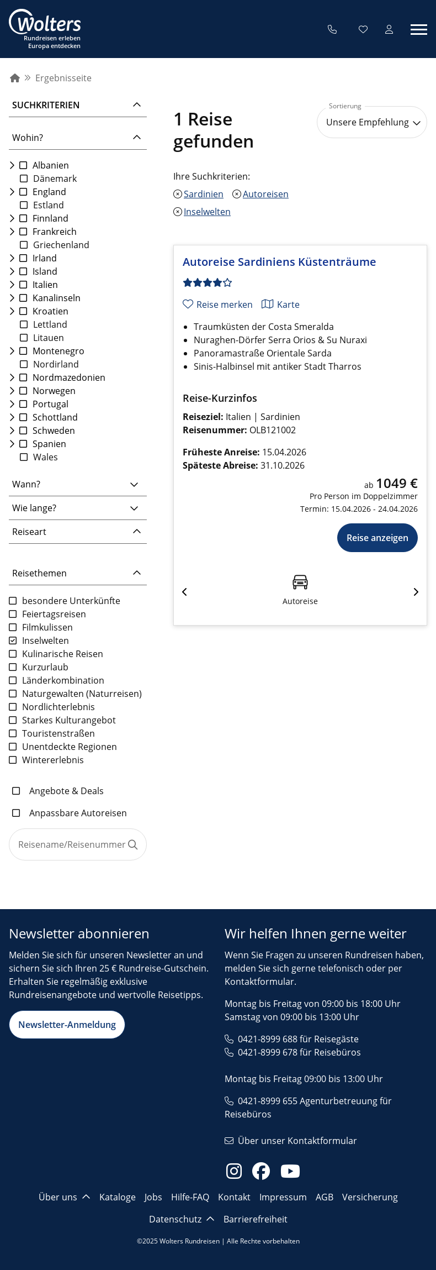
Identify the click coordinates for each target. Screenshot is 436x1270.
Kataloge (117, 1197)
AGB (324, 1197)
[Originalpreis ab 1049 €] (359, 483)
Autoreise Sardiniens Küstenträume (279, 262)
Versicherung (370, 1197)
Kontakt (234, 1197)
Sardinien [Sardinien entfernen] (204, 194)
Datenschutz (182, 1219)
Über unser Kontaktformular (297, 1141)
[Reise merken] (218, 304)
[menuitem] (15, 78)
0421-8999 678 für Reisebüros (299, 1052)
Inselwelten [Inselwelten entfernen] (207, 212)
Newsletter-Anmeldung (67, 1025)
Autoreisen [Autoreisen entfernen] (266, 194)
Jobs (153, 1197)
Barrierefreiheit (256, 1219)
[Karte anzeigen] (281, 304)
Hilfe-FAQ (190, 1197)
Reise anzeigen (377, 538)
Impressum (283, 1197)
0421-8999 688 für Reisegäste (298, 1039)
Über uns (65, 1197)
